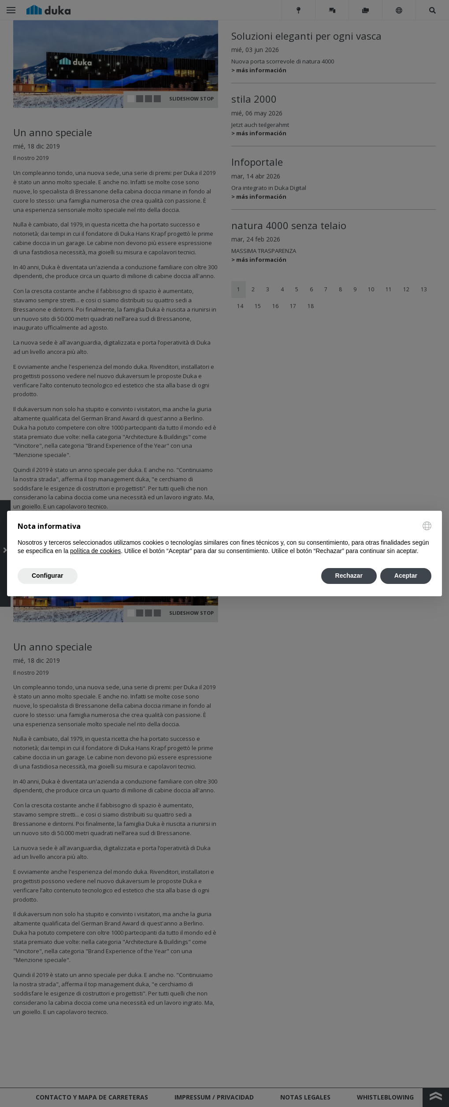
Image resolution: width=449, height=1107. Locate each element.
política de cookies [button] (95, 550)
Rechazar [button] (349, 575)
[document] (224, 538)
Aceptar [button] (405, 575)
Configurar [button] (47, 575)
